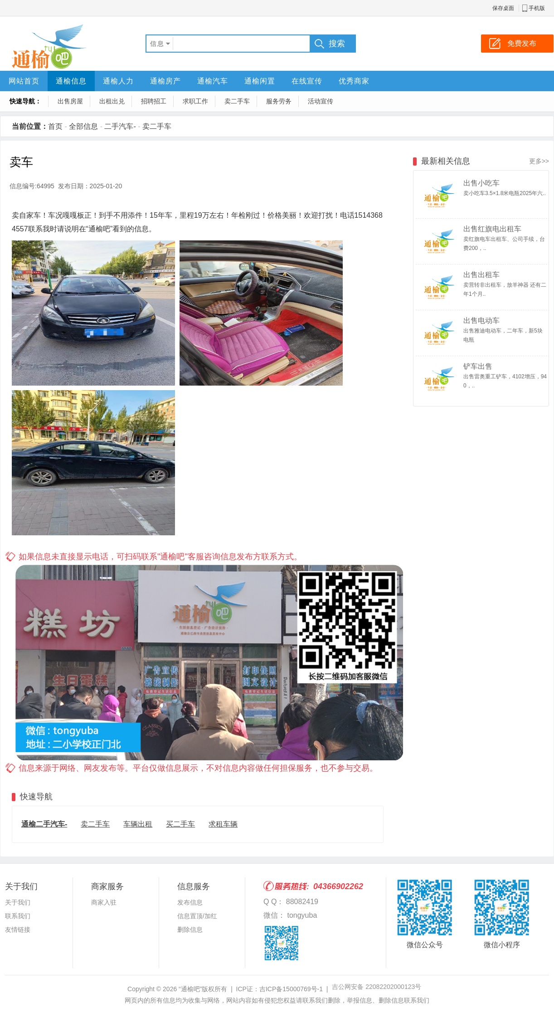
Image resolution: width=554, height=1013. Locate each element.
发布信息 (190, 902)
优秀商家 (354, 81)
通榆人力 (118, 81)
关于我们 (17, 902)
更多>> (539, 161)
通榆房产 (165, 81)
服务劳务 (279, 101)
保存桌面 (503, 8)
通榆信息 (71, 81)
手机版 (537, 8)
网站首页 (24, 81)
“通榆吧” (190, 989)
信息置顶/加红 (197, 916)
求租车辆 (223, 824)
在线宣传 (307, 81)
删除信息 (190, 929)
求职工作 (195, 101)
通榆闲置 (259, 81)
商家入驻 (104, 902)
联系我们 (17, 916)
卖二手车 (237, 101)
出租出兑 (112, 101)
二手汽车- (120, 126)
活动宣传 (320, 101)
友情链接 (17, 929)
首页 (55, 126)
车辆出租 (137, 824)
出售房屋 (70, 101)
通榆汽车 (212, 81)
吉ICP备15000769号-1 (291, 989)
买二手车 (180, 824)
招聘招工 (153, 101)
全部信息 (83, 126)
